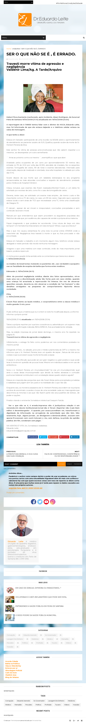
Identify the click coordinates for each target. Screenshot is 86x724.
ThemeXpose (15, 721)
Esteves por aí (11, 669)
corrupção (11, 635)
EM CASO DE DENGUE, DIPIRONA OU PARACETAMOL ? (38, 588)
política (25, 643)
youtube (10, 647)
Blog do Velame (12, 678)
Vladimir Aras (10, 675)
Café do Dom (11, 673)
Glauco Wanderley (13, 666)
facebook (77, 464)
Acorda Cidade (11, 662)
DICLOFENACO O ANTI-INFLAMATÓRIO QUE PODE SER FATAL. (41, 598)
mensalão (65, 639)
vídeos (68, 643)
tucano (54, 643)
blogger (61, 464)
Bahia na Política (12, 664)
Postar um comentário (15, 493)
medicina (35, 639)
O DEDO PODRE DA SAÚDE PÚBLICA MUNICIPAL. (36, 616)
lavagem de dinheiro (15, 639)
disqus (69, 464)
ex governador (50, 635)
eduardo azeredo (30, 635)
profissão (40, 643)
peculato (10, 643)
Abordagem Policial (13, 671)
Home (9, 49)
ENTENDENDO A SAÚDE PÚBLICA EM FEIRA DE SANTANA (40, 607)
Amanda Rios (36, 721)
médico (50, 639)
